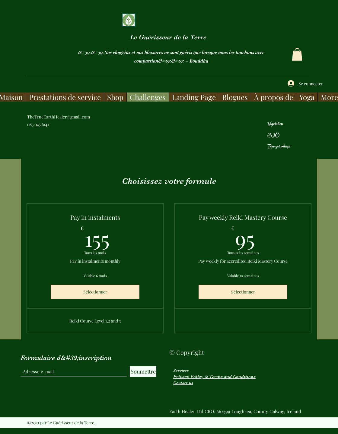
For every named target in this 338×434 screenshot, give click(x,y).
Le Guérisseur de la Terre (168, 37)
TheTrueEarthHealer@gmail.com (58, 117)
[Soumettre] (143, 371)
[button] (297, 54)
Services (181, 370)
